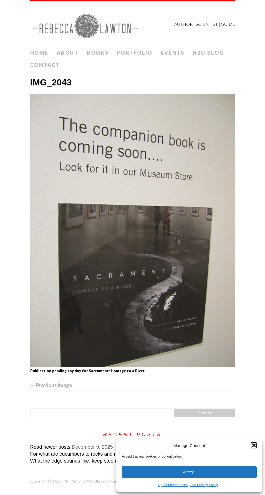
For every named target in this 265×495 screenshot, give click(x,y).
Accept (189, 471)
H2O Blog (208, 53)
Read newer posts (50, 447)
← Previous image (51, 385)
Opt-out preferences (173, 485)
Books (98, 53)
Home (39, 53)
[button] (254, 445)
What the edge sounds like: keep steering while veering (91, 461)
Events (173, 53)
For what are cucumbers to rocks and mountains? (85, 454)
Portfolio (134, 53)
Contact (45, 65)
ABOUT (68, 53)
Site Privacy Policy (204, 485)
